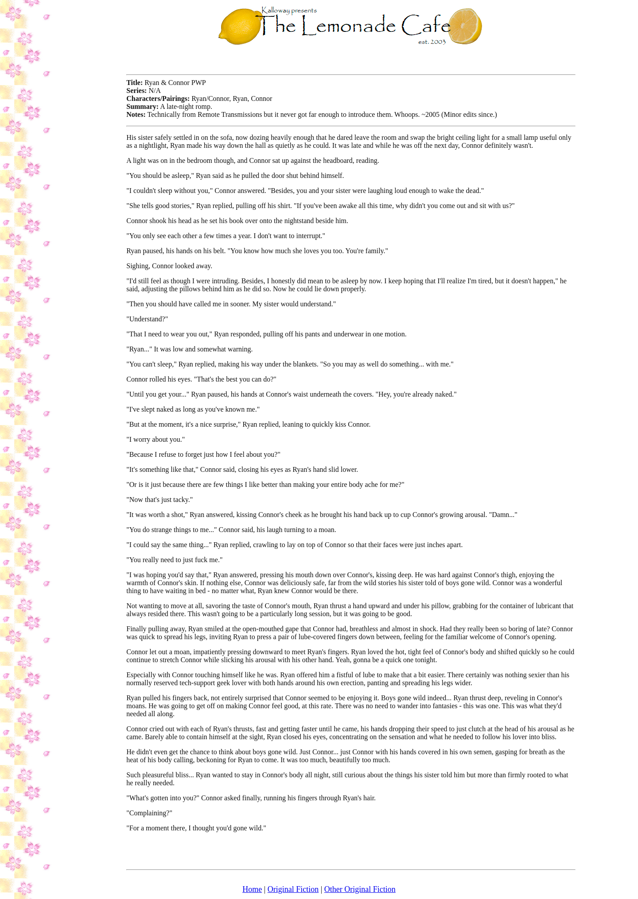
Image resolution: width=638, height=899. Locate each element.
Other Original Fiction (360, 889)
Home (252, 889)
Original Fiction (293, 889)
